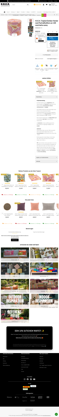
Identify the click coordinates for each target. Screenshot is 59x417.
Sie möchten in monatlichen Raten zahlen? (52, 44)
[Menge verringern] (48, 32)
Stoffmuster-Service (42, 1)
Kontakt (55, 1)
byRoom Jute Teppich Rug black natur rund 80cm (7, 214)
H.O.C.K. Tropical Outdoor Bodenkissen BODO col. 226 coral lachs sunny (41, 90)
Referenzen (41, 358)
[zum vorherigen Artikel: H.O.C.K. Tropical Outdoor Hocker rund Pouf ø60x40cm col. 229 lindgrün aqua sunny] (54, 14)
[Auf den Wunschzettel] (46, 55)
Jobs (22, 369)
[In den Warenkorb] (52, 34)
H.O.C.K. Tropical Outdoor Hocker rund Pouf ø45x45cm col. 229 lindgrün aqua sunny (7, 186)
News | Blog (50, 1)
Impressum (5, 363)
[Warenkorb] (53, 5)
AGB (33, 346)
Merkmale (41, 361)
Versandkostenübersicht (47, 415)
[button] (37, 4)
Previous (13, 35)
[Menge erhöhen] (56, 32)
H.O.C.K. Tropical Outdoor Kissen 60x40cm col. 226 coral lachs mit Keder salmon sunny (48, 186)
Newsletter (23, 356)
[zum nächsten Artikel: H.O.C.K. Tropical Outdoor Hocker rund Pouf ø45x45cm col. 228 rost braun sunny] (57, 14)
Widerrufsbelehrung (6, 365)
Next (16, 35)
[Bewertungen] (7, 183)
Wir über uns (23, 362)
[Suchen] (19, 4)
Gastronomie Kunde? (24, 367)
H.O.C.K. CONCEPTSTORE (25, 364)
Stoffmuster (42, 363)
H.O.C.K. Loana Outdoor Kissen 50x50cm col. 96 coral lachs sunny (35, 214)
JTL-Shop (30, 410)
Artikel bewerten (15, 240)
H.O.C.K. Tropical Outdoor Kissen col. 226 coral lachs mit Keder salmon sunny (52, 90)
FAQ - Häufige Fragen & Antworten (46, 365)
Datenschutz (43, 346)
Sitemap (4, 361)
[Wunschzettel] (46, 4)
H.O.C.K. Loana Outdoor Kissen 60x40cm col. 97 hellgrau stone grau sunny (48, 214)
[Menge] (52, 32)
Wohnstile (41, 356)
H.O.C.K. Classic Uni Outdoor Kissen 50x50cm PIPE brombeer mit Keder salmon (21, 214)
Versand (43, 33)
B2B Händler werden (43, 367)
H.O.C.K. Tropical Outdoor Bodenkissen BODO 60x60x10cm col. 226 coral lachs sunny (34, 186)
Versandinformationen (25, 358)
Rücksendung (23, 360)
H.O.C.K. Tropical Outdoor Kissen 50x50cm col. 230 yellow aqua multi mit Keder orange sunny (21, 186)
